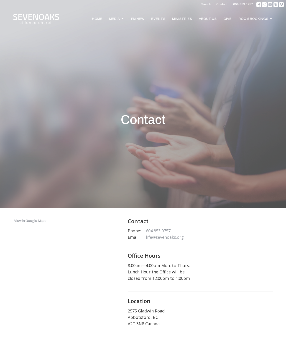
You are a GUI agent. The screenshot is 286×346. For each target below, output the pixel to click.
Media (116, 18)
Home (97, 19)
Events (158, 19)
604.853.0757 (243, 4)
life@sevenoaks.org (165, 237)
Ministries (182, 19)
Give (227, 19)
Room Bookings (255, 18)
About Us (208, 19)
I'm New (137, 19)
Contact (221, 4)
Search (206, 4)
